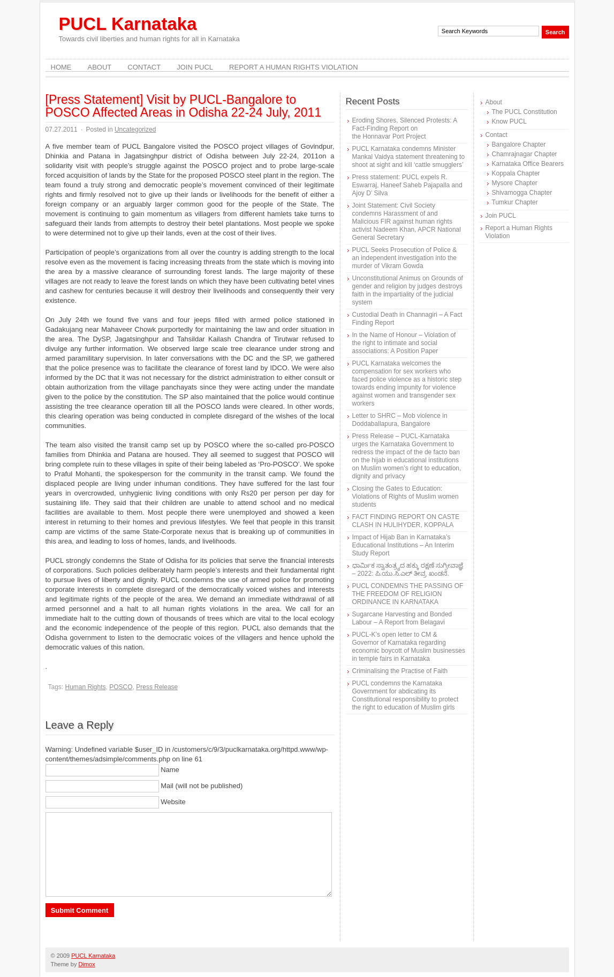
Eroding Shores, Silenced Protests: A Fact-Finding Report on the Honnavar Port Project (404, 128)
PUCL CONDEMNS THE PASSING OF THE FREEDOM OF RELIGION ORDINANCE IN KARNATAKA (408, 594)
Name (170, 770)
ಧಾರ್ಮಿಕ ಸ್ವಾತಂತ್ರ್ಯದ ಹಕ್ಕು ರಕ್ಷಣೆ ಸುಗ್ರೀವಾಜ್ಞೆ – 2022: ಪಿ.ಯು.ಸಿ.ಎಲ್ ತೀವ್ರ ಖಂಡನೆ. (407, 569)
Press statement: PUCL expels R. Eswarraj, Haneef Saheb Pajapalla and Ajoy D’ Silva (407, 185)
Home (61, 67)
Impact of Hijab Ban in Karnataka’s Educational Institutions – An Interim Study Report (403, 545)
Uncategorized (135, 129)
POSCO (120, 687)
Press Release (157, 687)
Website (173, 802)
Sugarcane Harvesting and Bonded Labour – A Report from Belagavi (402, 618)
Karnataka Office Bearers (528, 163)
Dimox (86, 964)
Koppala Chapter (516, 173)
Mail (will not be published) (201, 786)
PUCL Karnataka (128, 24)
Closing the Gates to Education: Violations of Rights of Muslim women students (405, 496)
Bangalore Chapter (519, 144)
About (100, 67)
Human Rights (85, 687)
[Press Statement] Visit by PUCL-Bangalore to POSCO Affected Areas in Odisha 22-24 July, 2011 (184, 106)
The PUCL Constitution (524, 112)
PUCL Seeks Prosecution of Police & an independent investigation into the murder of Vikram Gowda (404, 258)
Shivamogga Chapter (522, 192)
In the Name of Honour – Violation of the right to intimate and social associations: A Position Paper (404, 343)
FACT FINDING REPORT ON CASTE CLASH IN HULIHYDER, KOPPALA (406, 521)
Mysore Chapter (514, 183)
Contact (144, 67)
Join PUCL (195, 67)
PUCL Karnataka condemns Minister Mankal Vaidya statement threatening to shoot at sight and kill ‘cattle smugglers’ (408, 157)
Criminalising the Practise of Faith (400, 671)
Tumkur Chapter (515, 202)
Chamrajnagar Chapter (524, 154)
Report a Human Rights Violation (293, 67)
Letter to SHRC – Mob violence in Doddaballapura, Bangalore (400, 420)
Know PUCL (509, 121)
